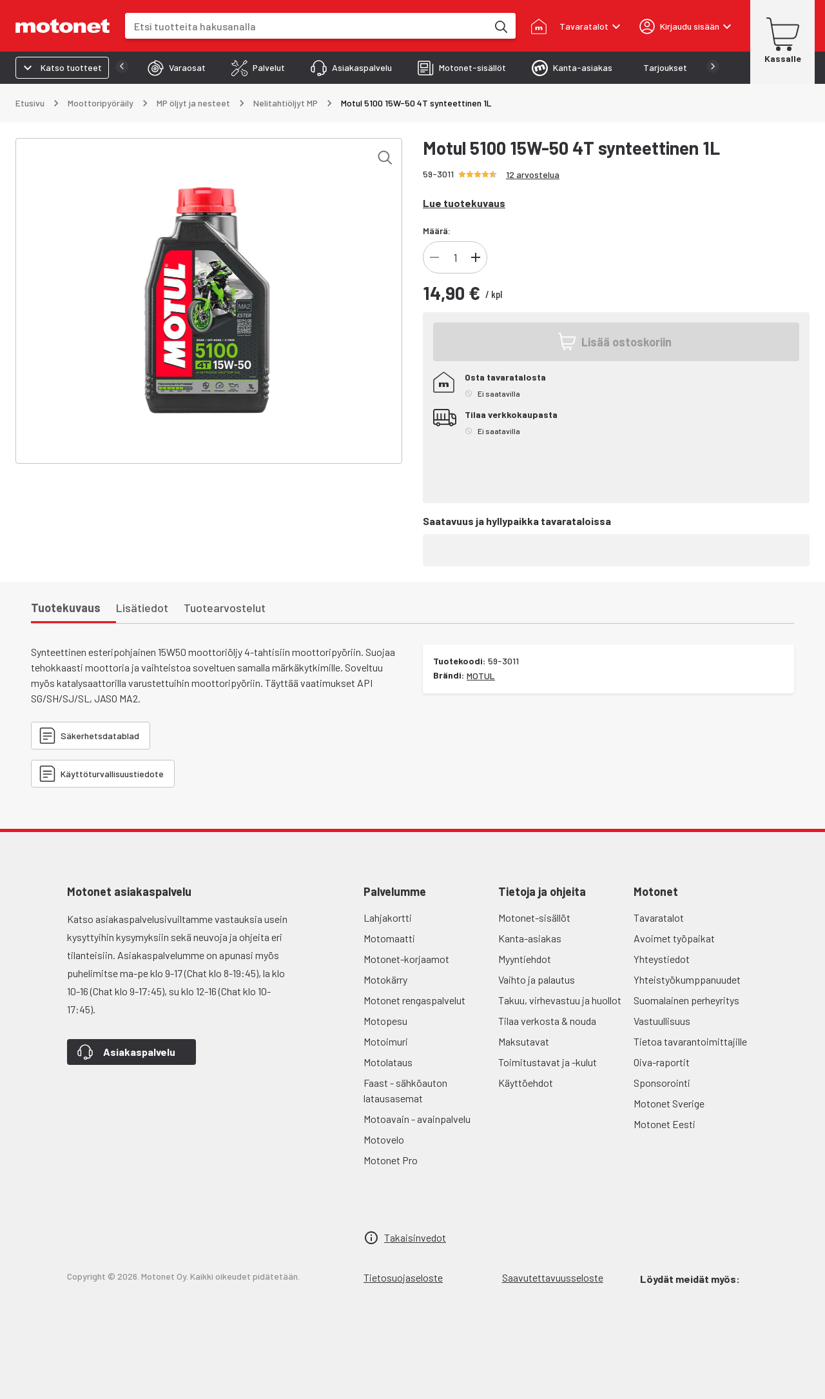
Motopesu (385, 1021)
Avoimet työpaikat (674, 938)
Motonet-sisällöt (534, 917)
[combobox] (306, 26)
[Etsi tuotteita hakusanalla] (500, 26)
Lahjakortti (388, 917)
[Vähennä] (434, 257)
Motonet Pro (391, 1160)
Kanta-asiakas (529, 938)
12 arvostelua (532, 174)
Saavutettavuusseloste (552, 1277)
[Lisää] (476, 257)
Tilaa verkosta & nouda (547, 1021)
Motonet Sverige (669, 1103)
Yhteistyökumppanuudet (687, 979)
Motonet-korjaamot (406, 959)
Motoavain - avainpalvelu (417, 1119)
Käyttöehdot (525, 1083)
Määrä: (437, 230)
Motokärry (385, 979)
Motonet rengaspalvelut (414, 1000)
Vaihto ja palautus (536, 979)
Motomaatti (389, 938)
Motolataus (388, 1062)
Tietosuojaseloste (403, 1277)
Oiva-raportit (662, 1062)
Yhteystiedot (662, 959)
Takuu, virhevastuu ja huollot (559, 1000)
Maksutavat (523, 1041)
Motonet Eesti (664, 1124)
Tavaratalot (659, 917)
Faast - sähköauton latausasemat (405, 1090)
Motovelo (384, 1139)
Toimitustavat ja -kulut (547, 1062)
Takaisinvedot (415, 1237)
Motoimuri (386, 1041)
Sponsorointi (662, 1083)
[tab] (151, 67)
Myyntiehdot (524, 959)
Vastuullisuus (662, 1021)
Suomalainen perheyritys (686, 1000)
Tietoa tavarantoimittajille (690, 1041)
